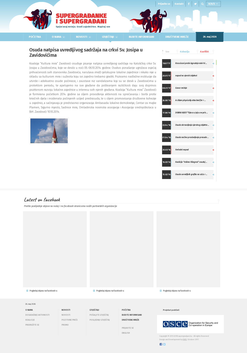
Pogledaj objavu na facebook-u (41, 291)
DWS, (185, 339)
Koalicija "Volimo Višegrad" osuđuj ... (191, 162)
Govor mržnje (181, 88)
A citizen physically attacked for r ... (190, 100)
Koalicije (30, 320)
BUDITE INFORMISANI (141, 36)
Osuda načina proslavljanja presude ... (192, 137)
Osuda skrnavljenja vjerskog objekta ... (192, 125)
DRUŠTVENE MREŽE (177, 36)
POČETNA (35, 36)
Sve (165, 52)
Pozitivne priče (70, 320)
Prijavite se (164, 3)
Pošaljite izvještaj (99, 315)
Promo (65, 325)
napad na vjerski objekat (186, 76)
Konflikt (203, 52)
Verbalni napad (182, 150)
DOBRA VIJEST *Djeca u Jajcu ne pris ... (191, 113)
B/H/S (213, 4)
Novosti (66, 315)
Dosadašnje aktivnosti (37, 315)
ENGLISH (126, 333)
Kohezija (183, 52)
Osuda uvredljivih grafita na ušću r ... (191, 174)
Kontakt (179, 3)
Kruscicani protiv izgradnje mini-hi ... (191, 63)
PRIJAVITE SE (128, 328)
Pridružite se (32, 325)
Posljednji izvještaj (100, 320)
